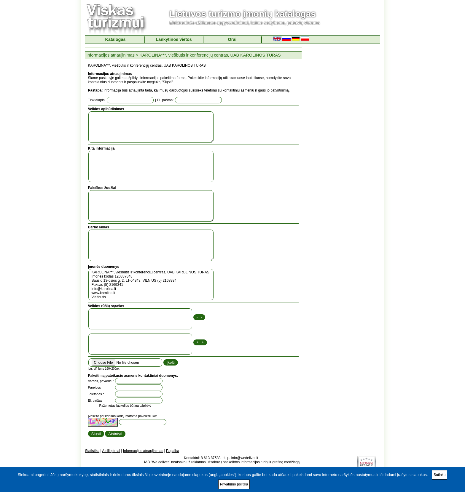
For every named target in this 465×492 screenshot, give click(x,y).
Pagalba (172, 451)
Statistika (92, 451)
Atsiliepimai (111, 451)
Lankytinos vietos (174, 39)
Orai (232, 39)
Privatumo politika (234, 484)
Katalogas (115, 39)
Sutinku (439, 475)
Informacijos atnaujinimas (111, 55)
